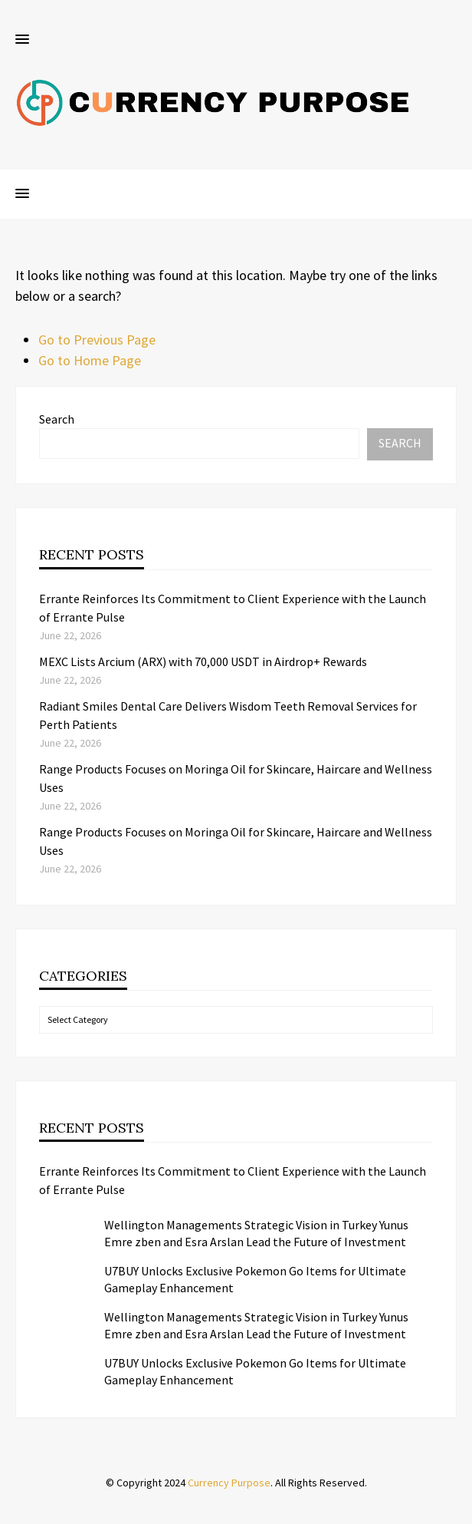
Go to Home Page (89, 360)
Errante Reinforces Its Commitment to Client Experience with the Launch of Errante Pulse (232, 1180)
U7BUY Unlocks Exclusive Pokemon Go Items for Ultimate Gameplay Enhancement (255, 1279)
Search (56, 419)
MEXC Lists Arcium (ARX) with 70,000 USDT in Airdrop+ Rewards (203, 661)
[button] (22, 40)
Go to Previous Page (97, 339)
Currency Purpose (229, 1482)
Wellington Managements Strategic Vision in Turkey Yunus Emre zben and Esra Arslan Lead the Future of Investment (256, 1233)
